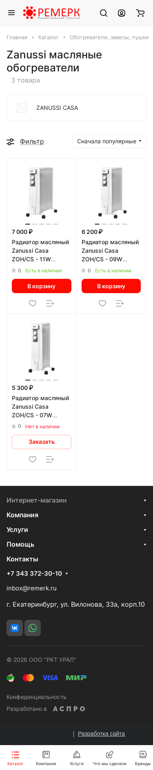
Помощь (20, 544)
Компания (22, 515)
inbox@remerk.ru (32, 588)
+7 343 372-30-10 (34, 573)
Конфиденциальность (37, 696)
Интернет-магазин (37, 500)
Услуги (17, 529)
